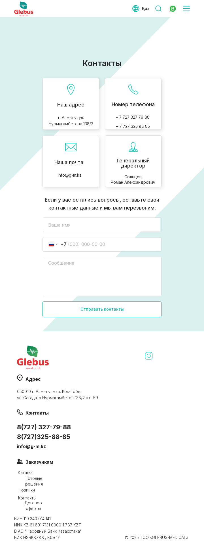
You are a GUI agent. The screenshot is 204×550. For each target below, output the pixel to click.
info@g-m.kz (31, 446)
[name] (101, 224)
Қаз (145, 8)
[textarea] (101, 276)
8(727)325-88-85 (43, 436)
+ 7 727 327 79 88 (133, 117)
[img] (172, 9)
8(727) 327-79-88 (44, 427)
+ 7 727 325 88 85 (133, 126)
